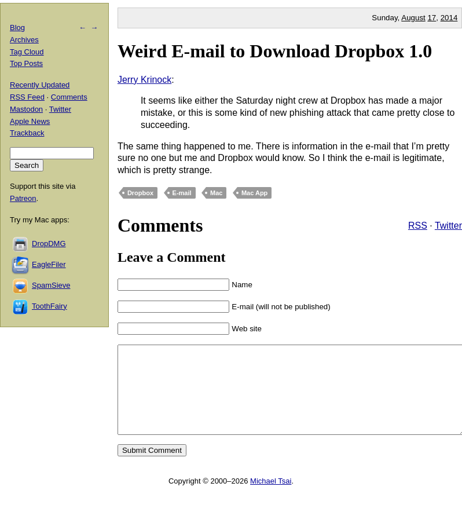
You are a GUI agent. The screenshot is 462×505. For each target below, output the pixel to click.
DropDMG (49, 243)
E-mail (182, 192)
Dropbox (140, 192)
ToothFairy (49, 306)
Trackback (27, 133)
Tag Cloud (27, 51)
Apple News (30, 121)
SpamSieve (51, 285)
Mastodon (26, 109)
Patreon (23, 198)
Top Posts (26, 63)
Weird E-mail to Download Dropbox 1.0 (275, 51)
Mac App (254, 192)
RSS (417, 225)
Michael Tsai (270, 498)
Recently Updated (39, 84)
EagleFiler (49, 264)
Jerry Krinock (144, 80)
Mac (216, 192)
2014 (449, 17)
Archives (24, 39)
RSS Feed (27, 97)
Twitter (448, 225)
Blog (17, 27)
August (413, 17)
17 (431, 17)
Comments (69, 97)
